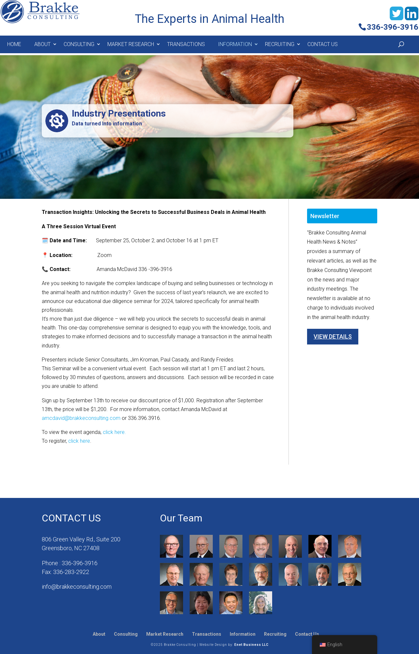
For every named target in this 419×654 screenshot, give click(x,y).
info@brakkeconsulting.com (77, 586)
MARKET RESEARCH (130, 44)
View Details (333, 336)
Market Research (164, 634)
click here (79, 441)
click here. (114, 432)
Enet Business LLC (251, 644)
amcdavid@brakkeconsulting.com (81, 418)
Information (235, 44)
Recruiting (279, 44)
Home (14, 44)
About (42, 44)
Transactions (186, 44)
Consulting (79, 44)
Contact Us (322, 44)
